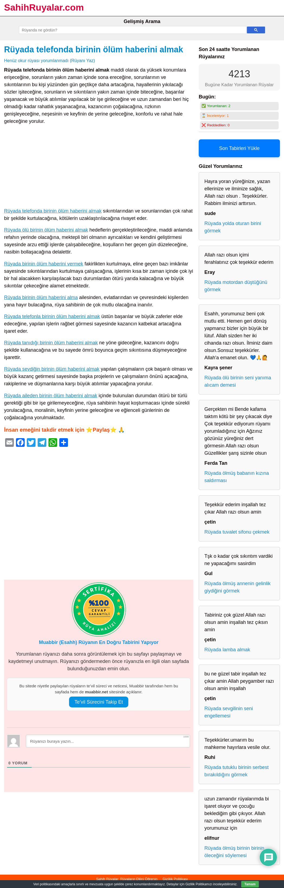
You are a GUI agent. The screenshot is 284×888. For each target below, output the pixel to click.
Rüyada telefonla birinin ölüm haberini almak (52, 316)
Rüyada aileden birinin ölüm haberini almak (50, 395)
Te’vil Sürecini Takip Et (98, 702)
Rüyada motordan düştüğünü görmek (235, 286)
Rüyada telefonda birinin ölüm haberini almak (93, 49)
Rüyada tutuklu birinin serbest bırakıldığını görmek (236, 771)
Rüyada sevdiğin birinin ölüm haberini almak (51, 369)
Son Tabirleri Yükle (239, 148)
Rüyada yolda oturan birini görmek (232, 227)
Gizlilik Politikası (175, 879)
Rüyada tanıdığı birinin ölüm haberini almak (51, 342)
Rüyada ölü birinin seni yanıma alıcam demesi (237, 381)
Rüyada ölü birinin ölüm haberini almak (46, 230)
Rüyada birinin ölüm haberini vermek (43, 264)
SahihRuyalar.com (44, 7)
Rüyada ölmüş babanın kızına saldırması (236, 476)
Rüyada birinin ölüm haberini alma (41, 297)
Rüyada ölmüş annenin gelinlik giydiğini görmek (237, 587)
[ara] (132, 30)
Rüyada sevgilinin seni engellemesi (228, 712)
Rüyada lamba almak (227, 649)
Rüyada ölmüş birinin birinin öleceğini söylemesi (234, 851)
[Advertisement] (98, 167)
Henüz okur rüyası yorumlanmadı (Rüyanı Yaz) (49, 60)
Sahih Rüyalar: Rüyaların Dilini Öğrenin (126, 879)
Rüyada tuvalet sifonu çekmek (236, 532)
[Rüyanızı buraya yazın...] (108, 741)
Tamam (250, 884)
